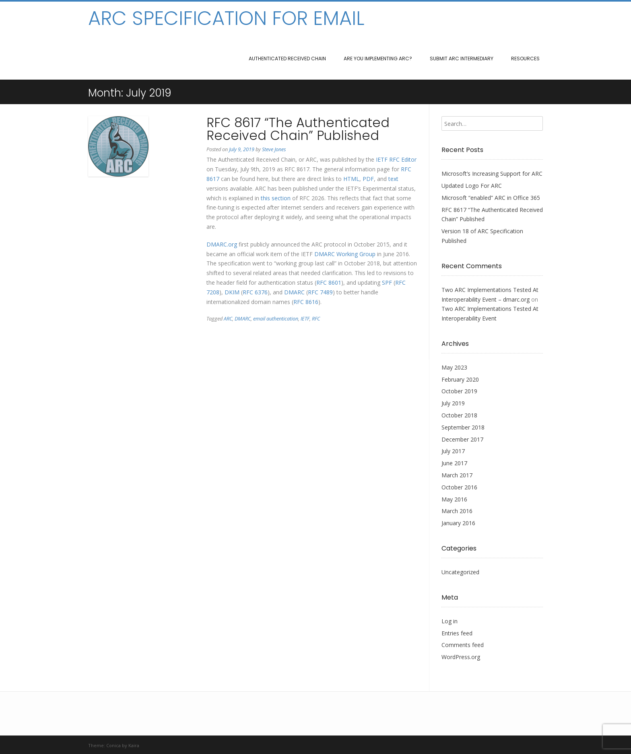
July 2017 (453, 451)
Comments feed (462, 645)
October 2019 (459, 391)
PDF (368, 179)
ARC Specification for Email (226, 18)
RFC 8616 (305, 302)
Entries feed (456, 633)
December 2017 (462, 439)
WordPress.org (460, 657)
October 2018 (459, 415)
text (393, 179)
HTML (351, 179)
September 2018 (463, 427)
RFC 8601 (328, 282)
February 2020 (460, 379)
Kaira (133, 745)
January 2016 (458, 523)
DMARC (294, 292)
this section (276, 198)
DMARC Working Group (344, 254)
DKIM (232, 292)
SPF (387, 282)
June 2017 (454, 463)
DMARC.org (221, 244)
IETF (382, 159)
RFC (316, 318)
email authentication (275, 318)
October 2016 (459, 487)
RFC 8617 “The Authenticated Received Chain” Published (298, 128)
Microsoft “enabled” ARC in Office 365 (490, 197)
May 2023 (454, 367)
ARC (228, 318)
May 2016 (454, 499)
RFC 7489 (320, 292)
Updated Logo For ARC (471, 185)
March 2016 (456, 511)
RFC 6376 (255, 292)
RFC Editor (403, 159)
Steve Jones (274, 149)
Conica (113, 745)
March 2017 (456, 475)
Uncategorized (460, 572)
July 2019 (453, 403)
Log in (449, 621)
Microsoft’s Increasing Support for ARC (491, 173)
